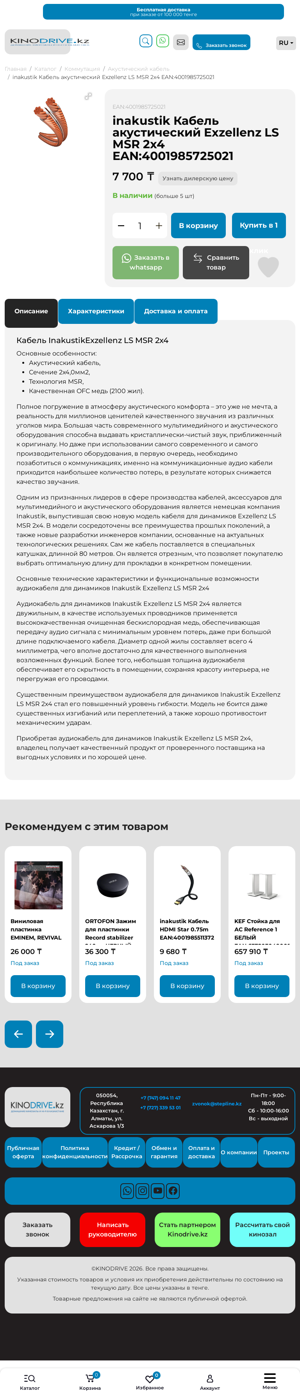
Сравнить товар (216, 262)
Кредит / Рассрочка (126, 1152)
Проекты (276, 1152)
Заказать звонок (221, 45)
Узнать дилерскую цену (197, 178)
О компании (239, 1152)
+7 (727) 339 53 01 (160, 1107)
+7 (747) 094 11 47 (160, 1098)
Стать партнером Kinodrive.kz (187, 1229)
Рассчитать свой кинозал (262, 1229)
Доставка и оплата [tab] (176, 311)
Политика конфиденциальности (75, 1152)
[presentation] (18, 1034)
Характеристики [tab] (96, 311)
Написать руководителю (112, 1229)
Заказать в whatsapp (146, 262)
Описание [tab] (31, 311)
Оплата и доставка (201, 1152)
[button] (88, 96)
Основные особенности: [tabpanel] (150, 549)
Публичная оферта (23, 1152)
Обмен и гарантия (164, 1152)
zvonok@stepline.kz (214, 1104)
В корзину (198, 225)
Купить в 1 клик (259, 229)
